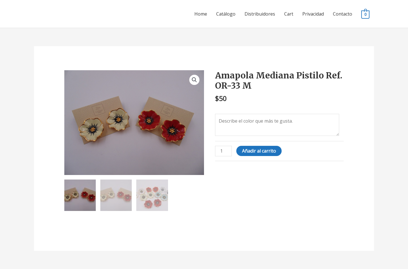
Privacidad (313, 14)
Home (200, 14)
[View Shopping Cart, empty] (365, 14)
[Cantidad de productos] (223, 151)
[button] (194, 80)
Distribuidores (260, 14)
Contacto (342, 14)
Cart (288, 14)
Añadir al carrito (259, 151)
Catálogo (225, 14)
